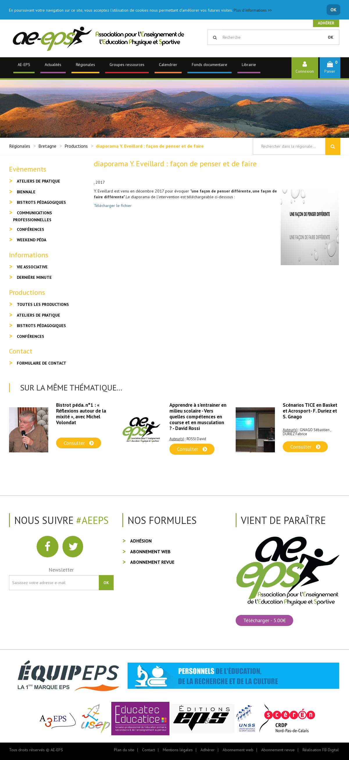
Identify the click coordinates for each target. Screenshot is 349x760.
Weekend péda (31, 239)
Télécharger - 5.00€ (264, 620)
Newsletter (61, 569)
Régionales (85, 64)
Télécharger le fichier (113, 205)
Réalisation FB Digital (321, 749)
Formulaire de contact (41, 363)
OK (333, 10)
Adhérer (326, 23)
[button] (330, 67)
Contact (148, 749)
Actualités (53, 64)
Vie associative (32, 267)
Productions (76, 146)
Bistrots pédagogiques (41, 202)
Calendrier (168, 64)
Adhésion (141, 541)
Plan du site (124, 749)
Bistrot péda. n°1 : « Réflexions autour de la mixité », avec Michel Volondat (81, 414)
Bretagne (47, 146)
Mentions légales (178, 749)
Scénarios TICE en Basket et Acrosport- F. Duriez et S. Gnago (310, 411)
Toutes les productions (43, 304)
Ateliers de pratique (38, 181)
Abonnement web (150, 551)
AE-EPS (24, 64)
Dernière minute (34, 277)
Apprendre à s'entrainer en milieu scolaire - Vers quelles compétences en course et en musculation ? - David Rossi (197, 416)
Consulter (79, 443)
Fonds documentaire (209, 64)
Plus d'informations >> (253, 10)
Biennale (26, 192)
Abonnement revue (152, 562)
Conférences (30, 229)
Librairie (249, 64)
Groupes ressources (127, 64)
